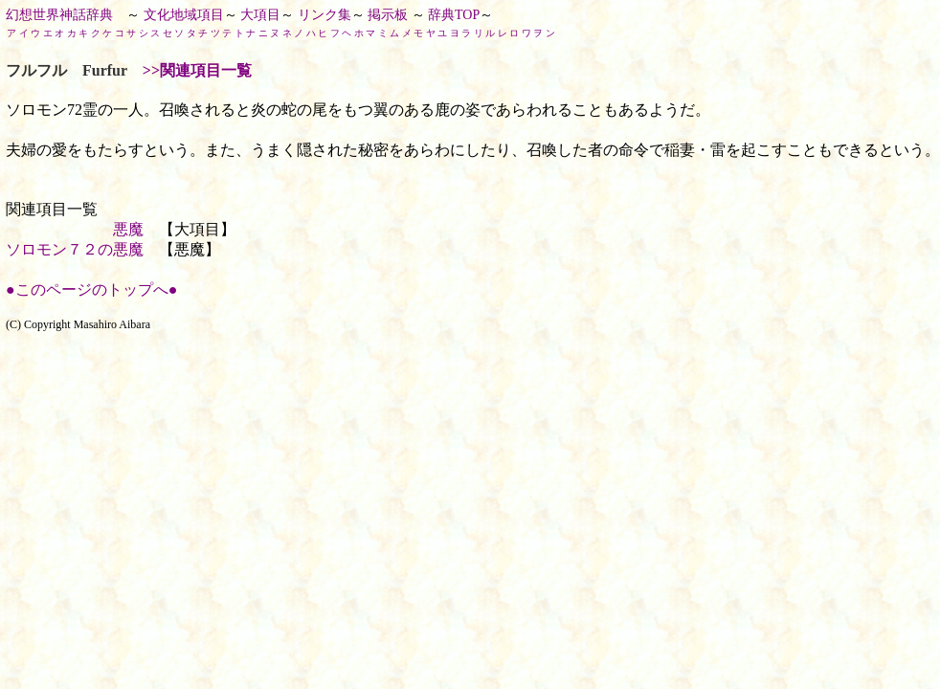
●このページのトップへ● (91, 289)
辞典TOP (454, 15)
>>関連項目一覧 (197, 70)
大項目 (260, 15)
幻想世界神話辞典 (59, 15)
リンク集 (324, 15)
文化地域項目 (184, 15)
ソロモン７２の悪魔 (75, 249)
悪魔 (128, 229)
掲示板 (388, 15)
